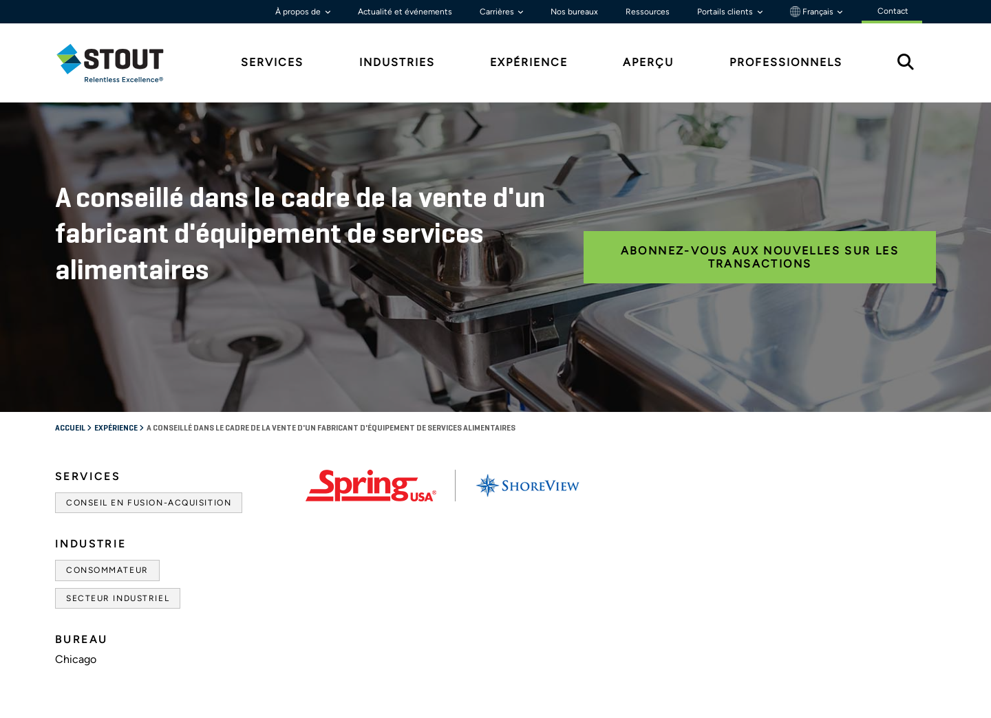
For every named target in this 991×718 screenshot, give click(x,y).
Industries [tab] (397, 62)
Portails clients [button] (726, 12)
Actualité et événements (405, 12)
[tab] (120, 63)
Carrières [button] (498, 12)
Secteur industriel (117, 598)
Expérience (116, 428)
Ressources (648, 12)
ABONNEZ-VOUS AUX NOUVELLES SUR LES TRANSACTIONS (760, 257)
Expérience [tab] (529, 62)
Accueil (71, 428)
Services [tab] (272, 62)
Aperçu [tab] (648, 62)
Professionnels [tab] (785, 62)
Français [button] (812, 12)
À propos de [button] (299, 12)
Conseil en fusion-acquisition (148, 503)
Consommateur (107, 570)
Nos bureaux (574, 12)
